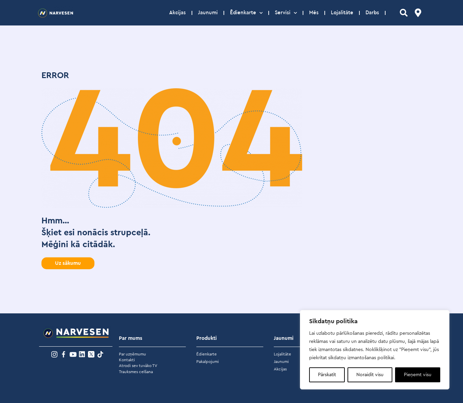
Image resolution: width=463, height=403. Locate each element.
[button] (67, 263)
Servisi (286, 13)
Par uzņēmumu (132, 354)
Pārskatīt (327, 374)
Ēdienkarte (246, 13)
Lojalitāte (342, 13)
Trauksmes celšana (136, 372)
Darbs (372, 13)
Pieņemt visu (417, 374)
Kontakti (127, 360)
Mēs (314, 13)
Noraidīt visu (370, 374)
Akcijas (177, 13)
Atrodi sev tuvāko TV (138, 366)
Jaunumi (208, 13)
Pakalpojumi (207, 362)
